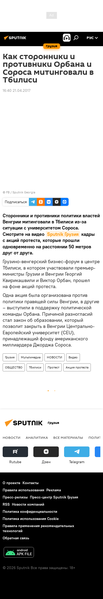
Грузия (10, 357)
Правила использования (23, 490)
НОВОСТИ (54, 357)
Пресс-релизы (15, 497)
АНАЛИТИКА (37, 437)
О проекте (11, 482)
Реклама (53, 490)
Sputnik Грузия (63, 234)
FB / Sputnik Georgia (20, 192)
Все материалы (68, 437)
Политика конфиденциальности (30, 511)
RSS (6, 504)
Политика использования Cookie (31, 518)
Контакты (31, 482)
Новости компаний (28, 504)
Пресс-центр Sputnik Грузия (54, 497)
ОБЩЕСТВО (14, 367)
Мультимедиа (31, 357)
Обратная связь (16, 538)
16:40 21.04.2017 (16, 90)
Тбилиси (35, 367)
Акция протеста (77, 367)
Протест (53, 367)
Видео (73, 357)
